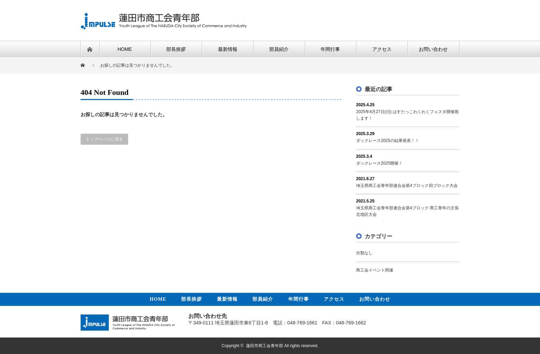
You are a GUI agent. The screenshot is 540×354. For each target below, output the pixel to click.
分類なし (364, 253)
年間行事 (298, 299)
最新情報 (227, 299)
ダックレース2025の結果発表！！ (387, 140)
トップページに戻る (104, 139)
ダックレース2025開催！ (379, 163)
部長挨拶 (191, 299)
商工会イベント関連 (374, 270)
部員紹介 (262, 299)
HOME (158, 299)
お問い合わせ (374, 299)
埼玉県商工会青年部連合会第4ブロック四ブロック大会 (407, 185)
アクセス (334, 299)
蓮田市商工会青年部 (264, 345)
